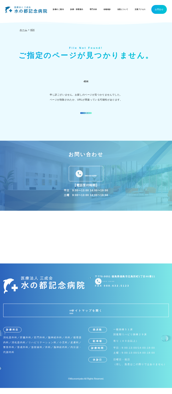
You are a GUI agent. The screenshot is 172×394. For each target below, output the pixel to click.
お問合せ (159, 9)
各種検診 (107, 9)
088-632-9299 (90, 179)
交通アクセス (140, 9)
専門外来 (93, 9)
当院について (122, 9)
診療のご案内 (58, 9)
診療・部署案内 (76, 9)
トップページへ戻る (87, 115)
